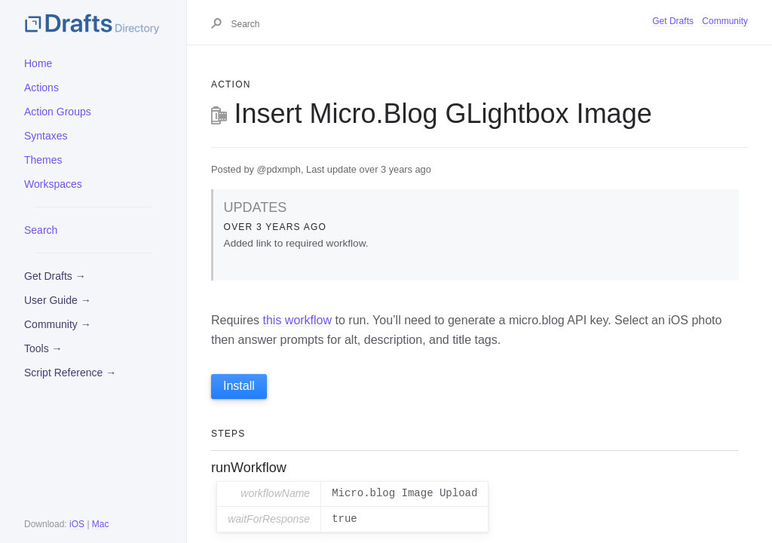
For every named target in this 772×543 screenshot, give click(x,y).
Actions (41, 87)
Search (40, 230)
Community (725, 21)
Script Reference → (70, 373)
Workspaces (53, 184)
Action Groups (57, 112)
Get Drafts (673, 21)
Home (38, 63)
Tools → (43, 348)
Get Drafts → (55, 276)
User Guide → (57, 300)
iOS (76, 524)
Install (239, 385)
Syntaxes (46, 136)
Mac (100, 524)
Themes (43, 160)
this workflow (297, 320)
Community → (57, 324)
